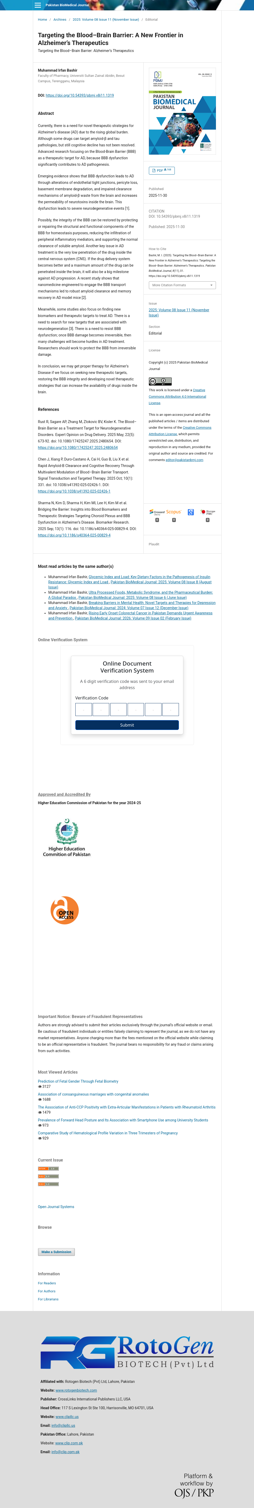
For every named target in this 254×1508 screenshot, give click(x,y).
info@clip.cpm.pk (65, 1452)
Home (42, 19)
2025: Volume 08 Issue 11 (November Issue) (106, 19)
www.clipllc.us (67, 1417)
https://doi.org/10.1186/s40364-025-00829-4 (74, 535)
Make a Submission (56, 1252)
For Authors (47, 1291)
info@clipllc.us (63, 1425)
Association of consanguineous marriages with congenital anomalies (93, 1094)
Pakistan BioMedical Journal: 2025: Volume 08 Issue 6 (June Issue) (132, 597)
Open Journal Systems (56, 1207)
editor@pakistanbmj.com (184, 460)
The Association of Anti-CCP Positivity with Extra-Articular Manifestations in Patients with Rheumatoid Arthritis (127, 1107)
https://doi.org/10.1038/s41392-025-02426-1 (74, 491)
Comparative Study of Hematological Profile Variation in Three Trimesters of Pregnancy (108, 1133)
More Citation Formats (169, 285)
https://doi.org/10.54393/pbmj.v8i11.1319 (80, 95)
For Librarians (48, 1299)
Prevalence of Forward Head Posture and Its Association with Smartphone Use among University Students (123, 1120)
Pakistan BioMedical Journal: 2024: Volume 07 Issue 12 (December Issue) (129, 608)
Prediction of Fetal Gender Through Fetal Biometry (78, 1081)
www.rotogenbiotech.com (76, 1390)
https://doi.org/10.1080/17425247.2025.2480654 (78, 448)
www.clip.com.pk (69, 1443)
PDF (163, 170)
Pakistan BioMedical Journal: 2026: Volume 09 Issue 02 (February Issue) (133, 618)
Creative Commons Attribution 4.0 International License (177, 396)
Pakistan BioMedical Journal (67, 5)
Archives (59, 19)
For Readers (47, 1283)
